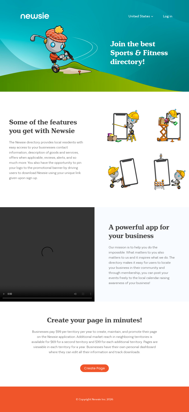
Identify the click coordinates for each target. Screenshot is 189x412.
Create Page (94, 368)
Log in (167, 16)
